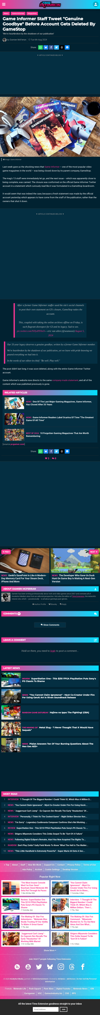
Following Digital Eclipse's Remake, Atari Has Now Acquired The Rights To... (47, 839)
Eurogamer (29, 993)
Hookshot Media (16, 979)
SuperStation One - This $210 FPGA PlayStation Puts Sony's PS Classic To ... (48, 828)
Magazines (32, 13)
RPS (74, 993)
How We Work (34, 865)
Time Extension (78, 596)
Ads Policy (27, 869)
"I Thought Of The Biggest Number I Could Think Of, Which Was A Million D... (49, 799)
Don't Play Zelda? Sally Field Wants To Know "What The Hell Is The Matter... (48, 845)
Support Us (49, 865)
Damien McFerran (18, 39)
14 (16, 685)
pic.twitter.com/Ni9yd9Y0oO (31, 331)
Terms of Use (89, 865)
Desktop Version (70, 869)
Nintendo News (80, 988)
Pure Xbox (49, 988)
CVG (67, 993)
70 (16, 701)
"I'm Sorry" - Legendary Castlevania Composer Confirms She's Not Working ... (47, 822)
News (6, 13)
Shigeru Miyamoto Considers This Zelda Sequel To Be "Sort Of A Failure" (45, 834)
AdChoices (71, 979)
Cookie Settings (52, 869)
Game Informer (18, 13)
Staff (23, 865)
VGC (40, 993)
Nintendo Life (20, 988)
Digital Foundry (63, 988)
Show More (50, 950)
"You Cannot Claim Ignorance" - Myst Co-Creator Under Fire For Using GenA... (48, 805)
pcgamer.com (17, 444)
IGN (92, 988)
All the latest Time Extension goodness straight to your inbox (50, 1003)
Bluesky (53, 604)
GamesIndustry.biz (53, 993)
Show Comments (50, 625)
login (52, 650)
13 (17, 734)
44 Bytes (61, 979)
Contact (61, 865)
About (15, 865)
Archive (38, 869)
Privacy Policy (73, 865)
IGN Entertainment (40, 979)
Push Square (35, 988)
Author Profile (39, 604)
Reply (63, 604)
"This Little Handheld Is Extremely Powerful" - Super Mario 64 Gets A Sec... (46, 851)
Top (6, 865)
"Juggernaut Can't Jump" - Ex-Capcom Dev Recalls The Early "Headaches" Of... (48, 811)
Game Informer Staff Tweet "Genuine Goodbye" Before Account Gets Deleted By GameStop (49, 24)
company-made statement (65, 380)
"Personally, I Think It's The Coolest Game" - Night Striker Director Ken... (47, 816)
